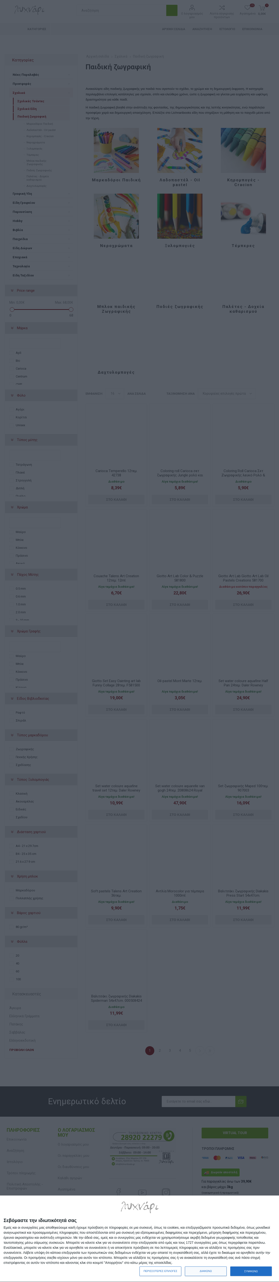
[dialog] (139, 1239)
